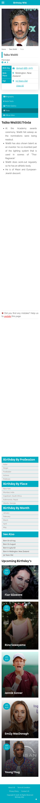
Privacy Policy (14, 791)
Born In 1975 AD (9, 548)
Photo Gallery (9, 106)
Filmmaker (6, 60)
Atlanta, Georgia (9, 503)
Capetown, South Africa (12, 496)
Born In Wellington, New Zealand (16, 551)
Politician (6, 479)
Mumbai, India (8, 492)
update (7, 316)
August (19, 68)
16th (25, 68)
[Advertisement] (20, 241)
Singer (5, 468)
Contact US (25, 791)
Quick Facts (8, 101)
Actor (5, 464)
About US (11, 787)
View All (20, 85)
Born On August (9, 544)
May (5, 527)
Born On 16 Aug (9, 541)
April (5, 524)
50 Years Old (22, 81)
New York (7, 489)
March (5, 520)
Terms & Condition (23, 787)
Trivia (6, 111)
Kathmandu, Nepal (10, 500)
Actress (6, 475)
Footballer (7, 472)
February (6, 516)
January (6, 513)
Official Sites (9, 115)
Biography (8, 97)
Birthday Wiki (20, 2)
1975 (30, 68)
